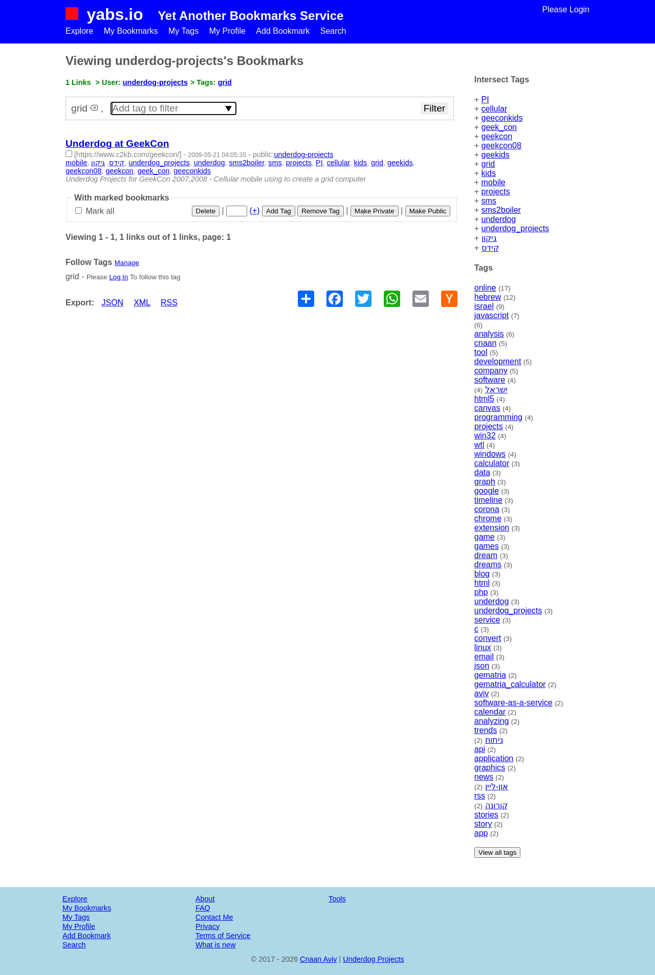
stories (486, 814)
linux (482, 647)
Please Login (566, 9)
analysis (489, 333)
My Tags (183, 31)
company (491, 370)
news (483, 776)
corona (486, 509)
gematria (490, 675)
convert (487, 638)
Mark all (94, 211)
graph (484, 481)
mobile (494, 182)
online (485, 287)
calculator (491, 463)
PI (485, 99)
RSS (169, 302)
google (486, 490)
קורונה (496, 805)
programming (498, 417)
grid (488, 164)
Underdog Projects (373, 959)
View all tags (497, 852)
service (487, 619)
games (486, 546)
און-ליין (496, 786)
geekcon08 (501, 145)
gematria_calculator (510, 684)
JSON (112, 302)
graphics (489, 767)
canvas (487, 408)
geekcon (497, 136)
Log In (118, 277)
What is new (215, 945)
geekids (496, 154)
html (482, 583)
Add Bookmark (283, 31)
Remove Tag (320, 211)
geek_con (499, 127)
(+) (255, 210)
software (489, 379)
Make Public (428, 211)
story (483, 823)
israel (484, 306)
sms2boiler (501, 210)
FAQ (202, 908)
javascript (491, 315)
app (481, 833)
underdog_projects (516, 228)
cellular (495, 108)
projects (496, 191)
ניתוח (494, 740)
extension (492, 527)
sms (489, 200)
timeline (488, 500)
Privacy (207, 926)
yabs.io (114, 14)
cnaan (485, 343)
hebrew (487, 297)
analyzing (491, 721)
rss (479, 795)
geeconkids (502, 118)
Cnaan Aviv (318, 959)
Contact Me (214, 917)
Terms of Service (222, 936)
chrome (487, 518)
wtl (479, 444)
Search (333, 31)
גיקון (489, 238)
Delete (206, 211)
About (205, 899)
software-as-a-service (513, 702)
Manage (127, 263)
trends (485, 730)
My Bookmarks (131, 31)
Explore (79, 31)
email (484, 656)
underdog (499, 219)
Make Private (375, 211)
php (481, 592)
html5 (484, 398)
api (479, 749)
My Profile (227, 31)
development (497, 361)
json (481, 665)
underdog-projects (155, 82)
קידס (490, 247)
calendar (490, 711)
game (484, 537)
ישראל (496, 389)
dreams (487, 564)
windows (490, 454)
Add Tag (278, 211)
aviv (481, 693)
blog (482, 573)
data (482, 472)
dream (485, 555)
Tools (337, 899)
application (494, 758)
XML (142, 302)
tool (481, 352)
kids (489, 173)
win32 (485, 435)
